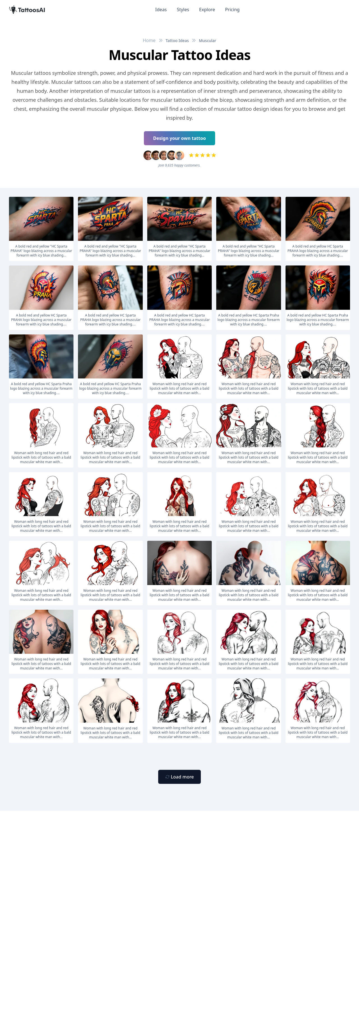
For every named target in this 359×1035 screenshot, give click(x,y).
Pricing (232, 9)
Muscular (207, 40)
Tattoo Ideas (177, 40)
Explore (207, 9)
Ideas (161, 9)
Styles (183, 9)
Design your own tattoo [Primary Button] (179, 138)
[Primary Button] (179, 777)
